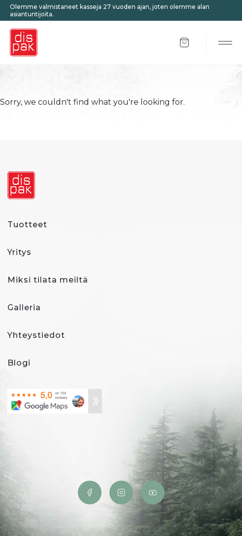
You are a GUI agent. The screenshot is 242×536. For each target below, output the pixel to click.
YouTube (153, 492)
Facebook (90, 492)
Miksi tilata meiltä (47, 280)
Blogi (19, 363)
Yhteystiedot (36, 335)
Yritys (19, 252)
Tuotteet (27, 224)
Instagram (121, 492)
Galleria (24, 307)
